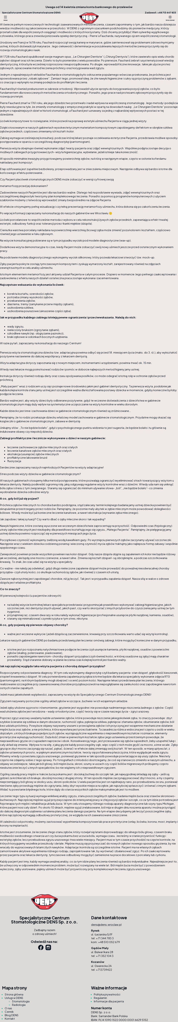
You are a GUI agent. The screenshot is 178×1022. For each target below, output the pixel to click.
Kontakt (10, 1018)
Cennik (9, 1011)
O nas (8, 1008)
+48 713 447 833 (166, 12)
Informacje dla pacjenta (109, 1001)
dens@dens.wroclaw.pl (106, 924)
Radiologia (19, 1004)
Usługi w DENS (14, 997)
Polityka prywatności (107, 994)
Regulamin (100, 997)
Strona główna (14, 994)
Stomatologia (21, 1001)
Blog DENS (11, 1015)
